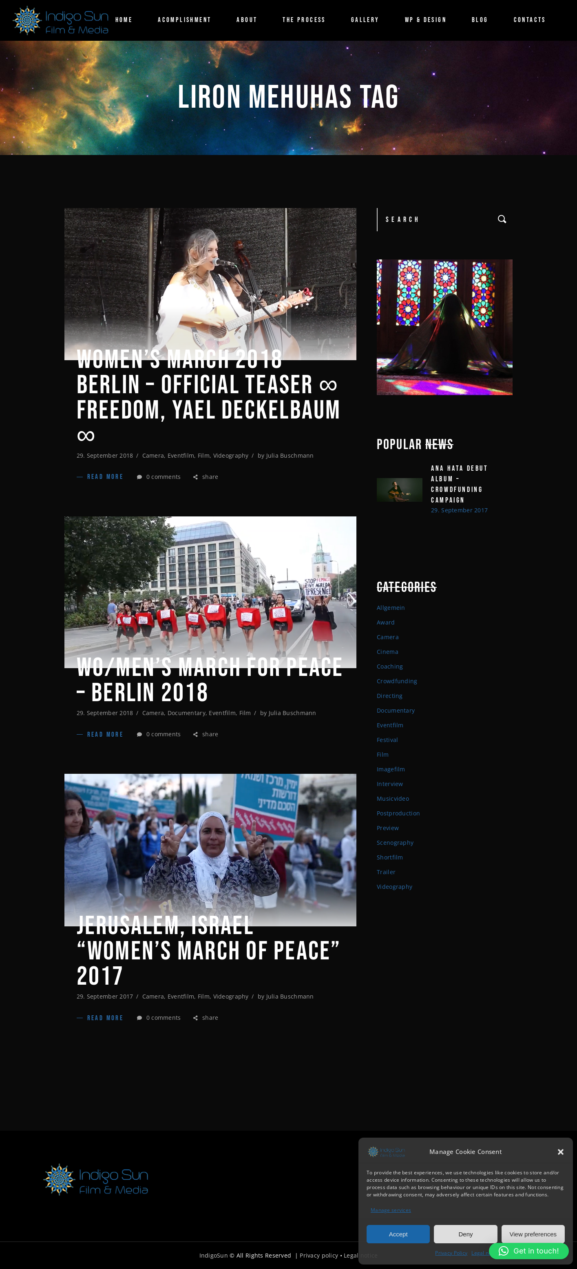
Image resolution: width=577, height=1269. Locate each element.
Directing (390, 696)
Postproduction (398, 813)
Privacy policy (319, 1255)
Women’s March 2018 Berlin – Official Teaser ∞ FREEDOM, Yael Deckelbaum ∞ (209, 398)
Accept (398, 1232)
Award (386, 622)
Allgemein (391, 607)
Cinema (387, 652)
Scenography (395, 842)
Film (204, 455)
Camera (153, 455)
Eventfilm (181, 455)
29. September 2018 (105, 455)
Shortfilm (390, 857)
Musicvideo (393, 798)
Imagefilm (391, 769)
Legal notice (485, 1252)
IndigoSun (213, 1255)
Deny (465, 1232)
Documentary (187, 713)
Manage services (391, 1209)
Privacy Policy (451, 1252)
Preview (388, 828)
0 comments (159, 477)
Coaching (390, 666)
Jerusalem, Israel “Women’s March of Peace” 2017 (209, 952)
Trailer (386, 872)
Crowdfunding (397, 681)
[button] (561, 1151)
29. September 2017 (105, 996)
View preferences (533, 1232)
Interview (390, 784)
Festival (387, 740)
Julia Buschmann (290, 455)
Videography (231, 455)
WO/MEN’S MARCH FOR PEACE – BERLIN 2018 (210, 681)
